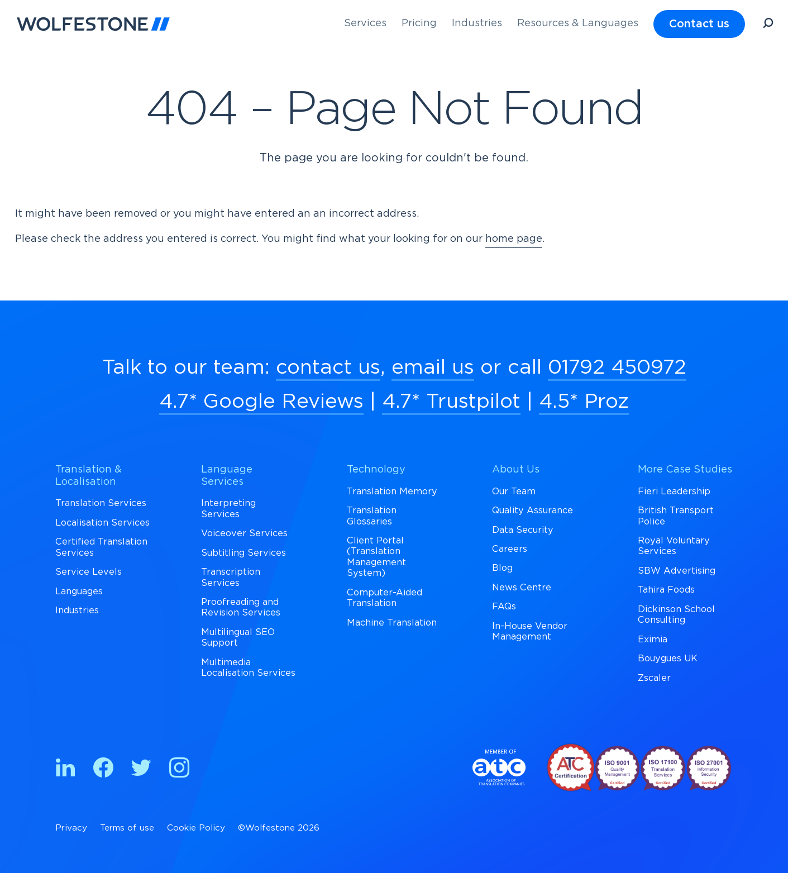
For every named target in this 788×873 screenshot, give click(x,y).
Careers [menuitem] (509, 549)
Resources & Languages (577, 23)
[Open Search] (768, 25)
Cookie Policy (196, 828)
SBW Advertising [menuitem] (676, 570)
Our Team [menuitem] (514, 491)
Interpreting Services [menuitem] (228, 508)
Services (365, 23)
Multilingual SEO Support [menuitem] (238, 637)
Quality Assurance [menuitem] (532, 510)
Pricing (419, 23)
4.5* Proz (584, 402)
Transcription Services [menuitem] (230, 577)
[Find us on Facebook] (103, 770)
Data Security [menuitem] (522, 530)
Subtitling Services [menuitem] (243, 552)
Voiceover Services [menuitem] (244, 533)
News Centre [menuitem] (521, 587)
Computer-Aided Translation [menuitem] (384, 598)
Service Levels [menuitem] (88, 571)
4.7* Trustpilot (451, 402)
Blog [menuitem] (502, 568)
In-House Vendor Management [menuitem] (529, 631)
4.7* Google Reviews (261, 402)
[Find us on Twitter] (141, 770)
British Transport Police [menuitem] (676, 516)
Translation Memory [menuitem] (392, 491)
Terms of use (127, 828)
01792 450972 (617, 367)
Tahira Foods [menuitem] (666, 589)
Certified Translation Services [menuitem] (101, 547)
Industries (477, 23)
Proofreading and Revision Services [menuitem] (240, 607)
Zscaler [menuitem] (654, 678)
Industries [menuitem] (77, 610)
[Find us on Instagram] (179, 770)
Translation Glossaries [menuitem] (372, 516)
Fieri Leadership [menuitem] (674, 491)
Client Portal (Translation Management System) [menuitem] (376, 557)
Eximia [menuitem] (652, 639)
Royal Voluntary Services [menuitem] (674, 546)
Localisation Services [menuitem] (102, 522)
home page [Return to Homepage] (513, 239)
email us (432, 367)
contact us (328, 367)
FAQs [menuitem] (504, 606)
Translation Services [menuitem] (100, 503)
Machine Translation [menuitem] (392, 622)
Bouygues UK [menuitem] (668, 658)
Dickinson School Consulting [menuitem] (676, 614)
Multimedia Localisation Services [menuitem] (248, 668)
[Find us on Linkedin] (65, 770)
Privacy (71, 828)
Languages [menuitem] (79, 591)
